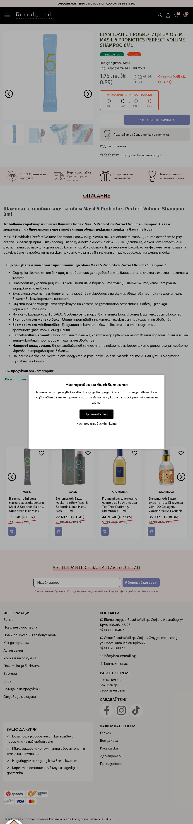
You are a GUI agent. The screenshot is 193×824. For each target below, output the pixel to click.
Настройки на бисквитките (97, 423)
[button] (14, 809)
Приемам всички (96, 414)
